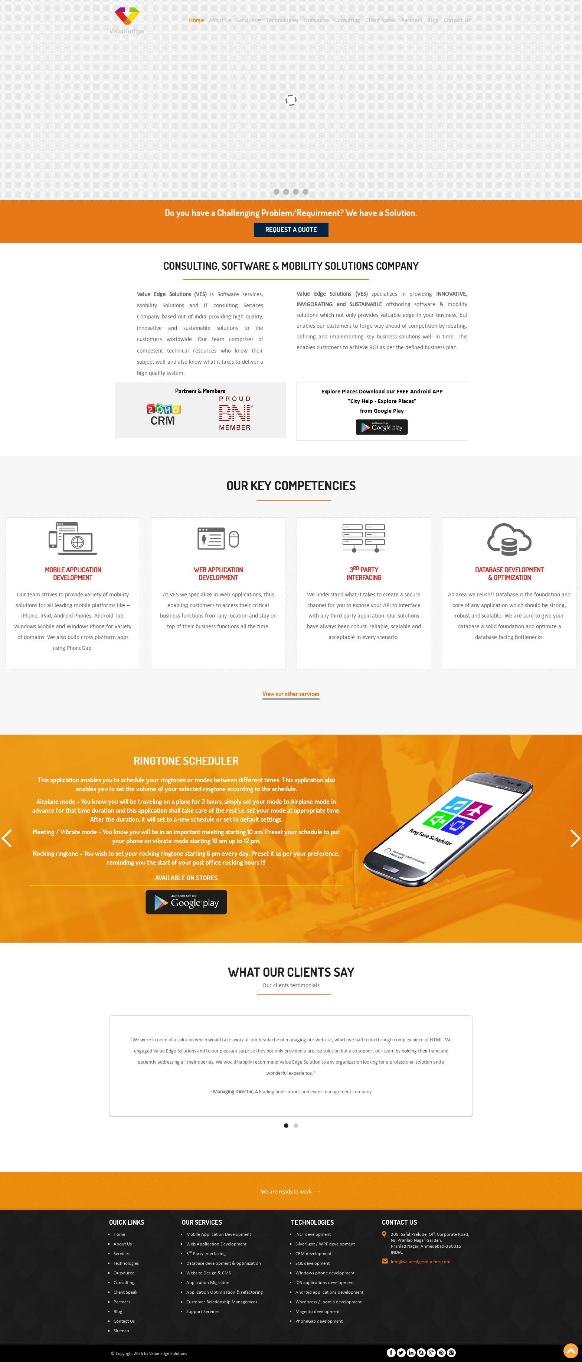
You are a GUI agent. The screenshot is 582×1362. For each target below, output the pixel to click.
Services (122, 1253)
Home (119, 1234)
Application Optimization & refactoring (224, 1292)
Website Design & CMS (208, 1273)
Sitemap (121, 1330)
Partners (122, 1301)
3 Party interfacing (206, 1253)
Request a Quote (291, 229)
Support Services (202, 1311)
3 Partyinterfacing (364, 574)
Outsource (124, 1273)
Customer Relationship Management (221, 1301)
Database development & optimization (223, 1263)
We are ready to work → (291, 1191)
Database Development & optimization (509, 574)
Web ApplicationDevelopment (218, 574)
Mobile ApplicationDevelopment (73, 574)
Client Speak (125, 1292)
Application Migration (207, 1282)
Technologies (126, 1263)
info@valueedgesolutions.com (420, 1261)
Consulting (124, 1282)
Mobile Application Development (218, 1234)
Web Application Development (216, 1244)
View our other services (291, 693)
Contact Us (124, 1321)
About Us (123, 1244)
